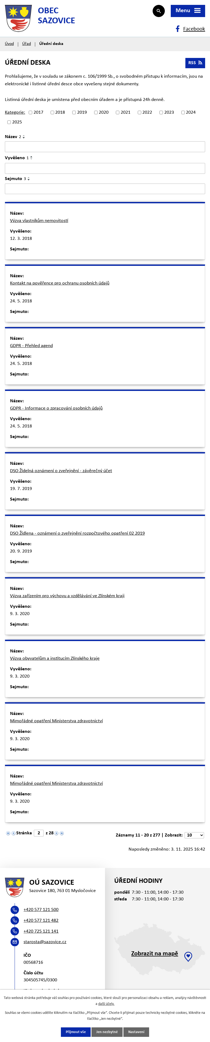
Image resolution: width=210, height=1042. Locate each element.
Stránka (24, 833)
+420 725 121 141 (41, 931)
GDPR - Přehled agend (31, 345)
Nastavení (136, 1032)
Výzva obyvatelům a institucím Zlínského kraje (55, 658)
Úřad (26, 44)
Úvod (9, 44)
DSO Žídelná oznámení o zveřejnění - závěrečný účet (61, 470)
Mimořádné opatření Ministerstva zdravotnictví (56, 721)
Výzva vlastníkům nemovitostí (39, 220)
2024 (191, 112)
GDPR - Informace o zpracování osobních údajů (56, 408)
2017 (38, 112)
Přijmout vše (76, 1032)
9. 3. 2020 (19, 613)
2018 (60, 112)
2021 (125, 112)
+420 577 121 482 (41, 920)
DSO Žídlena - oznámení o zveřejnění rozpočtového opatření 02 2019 (77, 533)
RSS (195, 63)
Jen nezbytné (107, 1032)
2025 (17, 122)
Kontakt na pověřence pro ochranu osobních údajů (59, 283)
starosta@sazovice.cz (45, 942)
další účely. (106, 1004)
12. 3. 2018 (21, 238)
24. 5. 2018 (21, 301)
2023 (169, 112)
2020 (104, 112)
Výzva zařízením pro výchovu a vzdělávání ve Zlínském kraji (67, 596)
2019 (82, 112)
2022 (147, 112)
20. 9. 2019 (21, 551)
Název (13, 136)
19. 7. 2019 (21, 488)
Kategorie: (15, 112)
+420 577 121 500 (41, 909)
